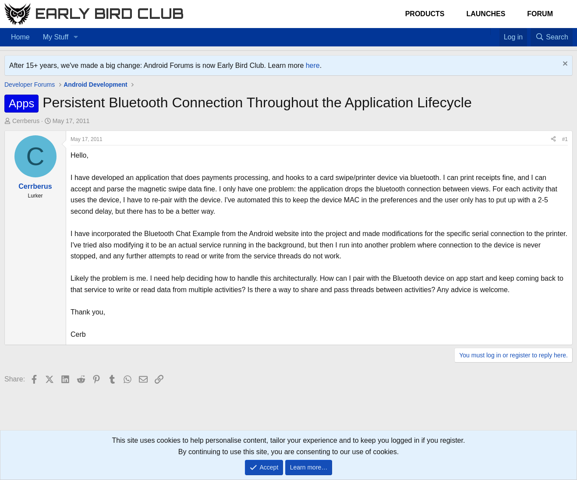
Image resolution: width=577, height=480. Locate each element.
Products (425, 14)
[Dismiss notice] (564, 64)
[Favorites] (494, 31)
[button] (75, 37)
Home (20, 37)
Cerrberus (25, 120)
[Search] (552, 37)
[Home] (485, 31)
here (313, 65)
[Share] (553, 139)
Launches (485, 14)
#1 (565, 139)
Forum (540, 14)
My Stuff (55, 37)
